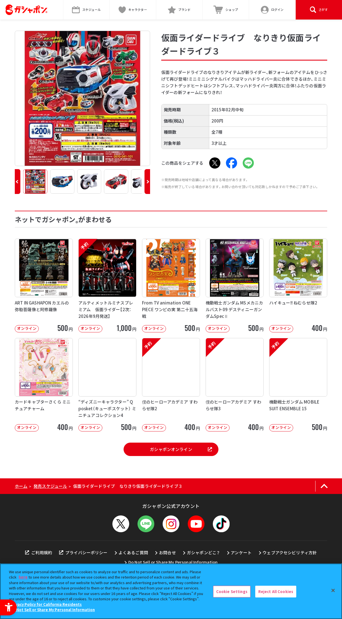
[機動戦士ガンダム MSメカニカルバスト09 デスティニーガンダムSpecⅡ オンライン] (235, 285)
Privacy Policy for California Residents (46, 604)
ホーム (21, 486)
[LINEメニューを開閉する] (146, 523)
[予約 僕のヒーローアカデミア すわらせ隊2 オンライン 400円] (171, 384)
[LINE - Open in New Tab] (248, 163)
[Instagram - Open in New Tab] (171, 523)
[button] (17, 181)
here (23, 577)
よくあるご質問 (133, 552)
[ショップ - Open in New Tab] (226, 10)
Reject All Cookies (275, 591)
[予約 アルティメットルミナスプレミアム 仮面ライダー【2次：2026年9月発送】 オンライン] (107, 285)
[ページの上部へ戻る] (324, 486)
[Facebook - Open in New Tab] (231, 163)
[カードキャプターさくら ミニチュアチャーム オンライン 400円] (44, 384)
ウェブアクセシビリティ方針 (289, 552)
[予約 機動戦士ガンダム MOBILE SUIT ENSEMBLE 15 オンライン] (298, 384)
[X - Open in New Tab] (214, 163)
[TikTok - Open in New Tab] (221, 523)
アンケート (241, 552)
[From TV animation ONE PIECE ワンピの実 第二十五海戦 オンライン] (171, 285)
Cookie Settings (231, 591)
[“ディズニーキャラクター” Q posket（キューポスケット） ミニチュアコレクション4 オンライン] (107, 384)
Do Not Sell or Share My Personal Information (173, 562)
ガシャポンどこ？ (203, 552)
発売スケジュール (50, 486)
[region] (171, 591)
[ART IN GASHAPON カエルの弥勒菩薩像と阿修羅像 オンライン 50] (44, 285)
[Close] (333, 590)
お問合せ (167, 552)
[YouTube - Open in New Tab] (196, 523)
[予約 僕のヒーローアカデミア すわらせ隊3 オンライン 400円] (235, 384)
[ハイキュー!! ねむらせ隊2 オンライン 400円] (298, 285)
